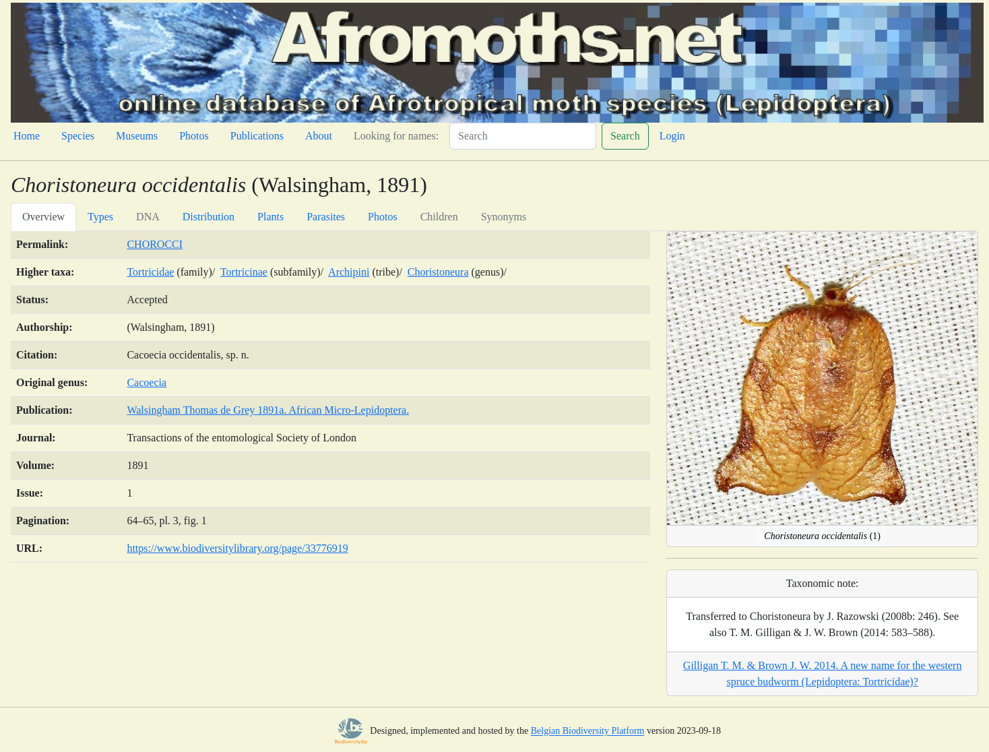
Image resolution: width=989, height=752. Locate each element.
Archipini (348, 272)
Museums (137, 136)
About (318, 136)
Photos (194, 136)
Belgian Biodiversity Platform (588, 731)
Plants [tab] (270, 216)
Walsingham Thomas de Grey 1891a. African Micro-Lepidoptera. (268, 410)
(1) (822, 536)
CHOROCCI (155, 244)
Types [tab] (100, 216)
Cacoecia (146, 382)
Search (625, 136)
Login (672, 136)
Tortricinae (243, 272)
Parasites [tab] (326, 216)
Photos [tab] (382, 216)
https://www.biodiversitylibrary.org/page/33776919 (237, 548)
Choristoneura (438, 272)
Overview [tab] (43, 216)
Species (77, 136)
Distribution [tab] (208, 216)
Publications (257, 136)
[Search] (522, 136)
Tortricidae (150, 272)
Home (26, 136)
